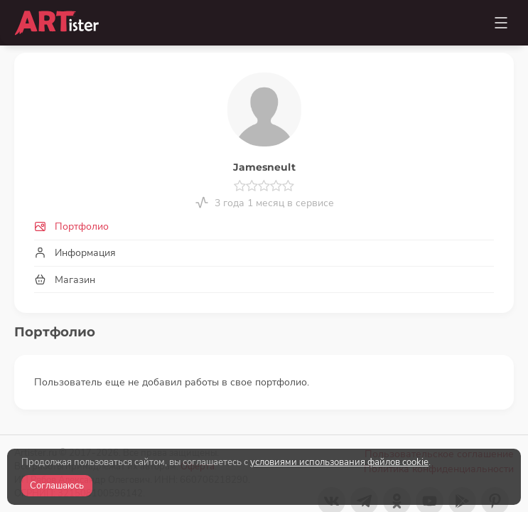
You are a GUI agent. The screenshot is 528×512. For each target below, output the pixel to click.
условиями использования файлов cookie (339, 462)
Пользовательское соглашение (439, 440)
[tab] (264, 227)
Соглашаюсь (57, 485)
